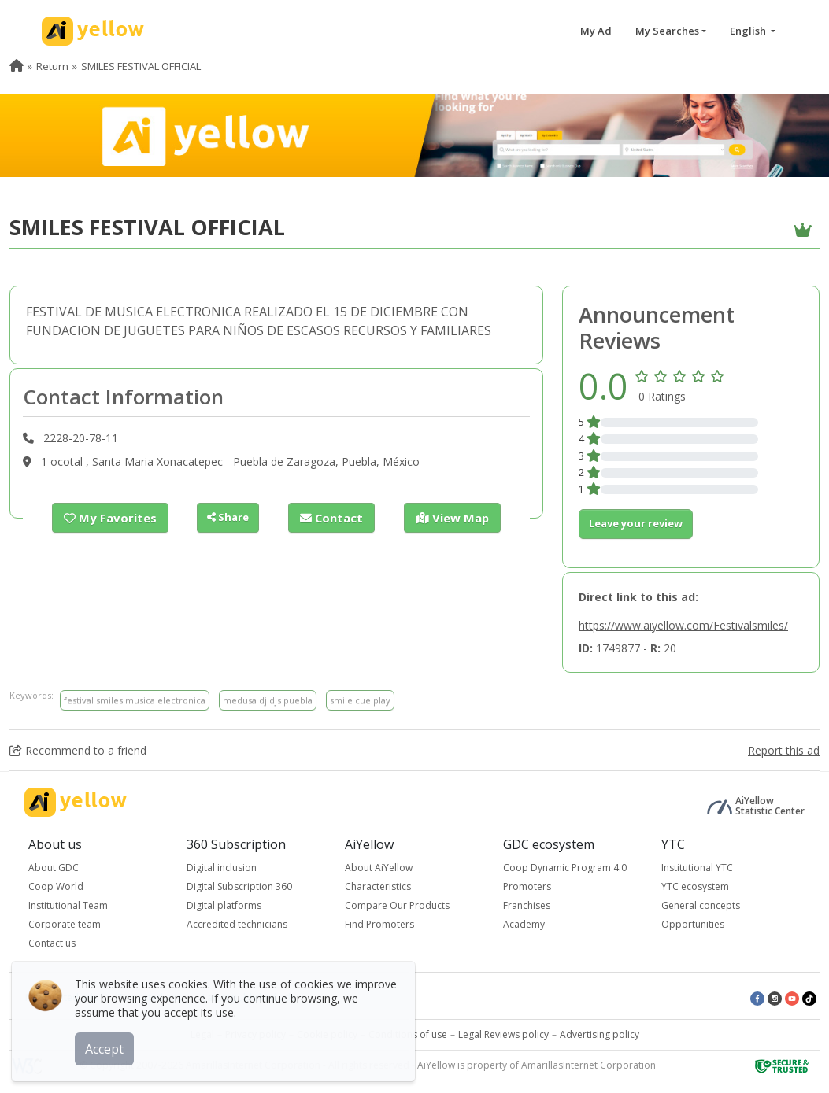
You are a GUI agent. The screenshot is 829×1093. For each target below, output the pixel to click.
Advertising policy (599, 1034)
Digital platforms (224, 905)
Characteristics (378, 886)
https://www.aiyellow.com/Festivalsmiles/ (683, 625)
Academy (524, 924)
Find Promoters (379, 924)
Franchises (526, 905)
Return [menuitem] (52, 66)
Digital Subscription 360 (239, 886)
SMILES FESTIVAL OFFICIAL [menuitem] (141, 66)
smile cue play (360, 700)
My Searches (667, 31)
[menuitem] (16, 66)
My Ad (596, 31)
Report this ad (784, 750)
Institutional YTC (697, 867)
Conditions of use (407, 1034)
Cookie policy (327, 1034)
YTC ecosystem (695, 886)
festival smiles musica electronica (134, 700)
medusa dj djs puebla (268, 700)
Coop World (55, 886)
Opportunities (692, 924)
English (749, 31)
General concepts (700, 905)
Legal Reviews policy (503, 1034)
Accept (108, 1045)
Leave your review (636, 523)
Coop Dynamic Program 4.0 (565, 867)
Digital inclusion (222, 867)
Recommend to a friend (77, 750)
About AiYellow (379, 867)
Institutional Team (68, 905)
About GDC (53, 867)
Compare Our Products (397, 905)
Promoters (527, 886)
